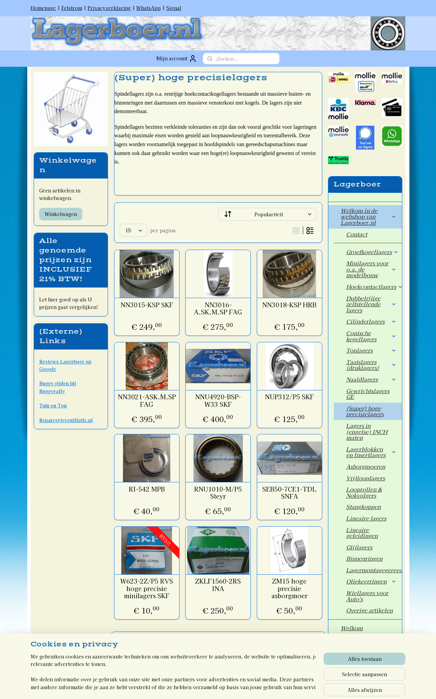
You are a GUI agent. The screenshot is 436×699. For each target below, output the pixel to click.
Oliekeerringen (371, 581)
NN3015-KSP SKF (146, 305)
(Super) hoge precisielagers (365, 411)
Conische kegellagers (371, 336)
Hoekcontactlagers (374, 286)
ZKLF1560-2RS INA (218, 584)
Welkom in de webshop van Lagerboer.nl (368, 216)
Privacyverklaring (109, 7)
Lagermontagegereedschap (374, 570)
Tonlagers (371, 350)
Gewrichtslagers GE (367, 394)
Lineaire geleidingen (362, 533)
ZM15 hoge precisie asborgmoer (289, 588)
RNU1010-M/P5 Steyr (218, 492)
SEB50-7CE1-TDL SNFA (289, 492)
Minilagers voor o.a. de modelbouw (371, 269)
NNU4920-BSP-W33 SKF (218, 400)
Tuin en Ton (53, 405)
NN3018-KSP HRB (289, 305)
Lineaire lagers (366, 518)
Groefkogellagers (372, 252)
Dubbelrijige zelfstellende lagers (371, 304)
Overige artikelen (369, 610)
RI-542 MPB (146, 489)
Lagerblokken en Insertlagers (371, 452)
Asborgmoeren (365, 466)
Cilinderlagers (371, 321)
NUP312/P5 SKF (289, 397)
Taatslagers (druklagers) (371, 365)
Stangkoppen (363, 506)
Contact (356, 234)
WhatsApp (148, 7)
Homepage (43, 7)
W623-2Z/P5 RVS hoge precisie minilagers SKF (146, 588)
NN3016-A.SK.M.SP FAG (218, 308)
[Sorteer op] (267, 214)
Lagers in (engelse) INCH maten (366, 431)
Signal (173, 7)
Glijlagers (359, 547)
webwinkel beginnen (227, 686)
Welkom (352, 628)
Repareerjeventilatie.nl (66, 420)
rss (202, 686)
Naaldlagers (371, 379)
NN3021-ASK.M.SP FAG (146, 400)
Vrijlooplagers (365, 478)
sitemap (190, 686)
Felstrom (71, 7)
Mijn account (176, 59)
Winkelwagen (61, 214)
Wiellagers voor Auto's (367, 596)
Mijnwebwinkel (285, 686)
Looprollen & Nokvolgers (364, 492)
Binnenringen (364, 558)
